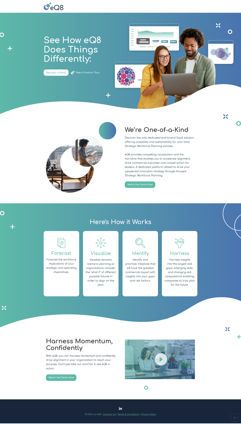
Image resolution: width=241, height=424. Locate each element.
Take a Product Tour (90, 72)
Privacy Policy (148, 415)
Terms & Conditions (128, 415)
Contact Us (109, 415)
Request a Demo (57, 72)
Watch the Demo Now (141, 185)
